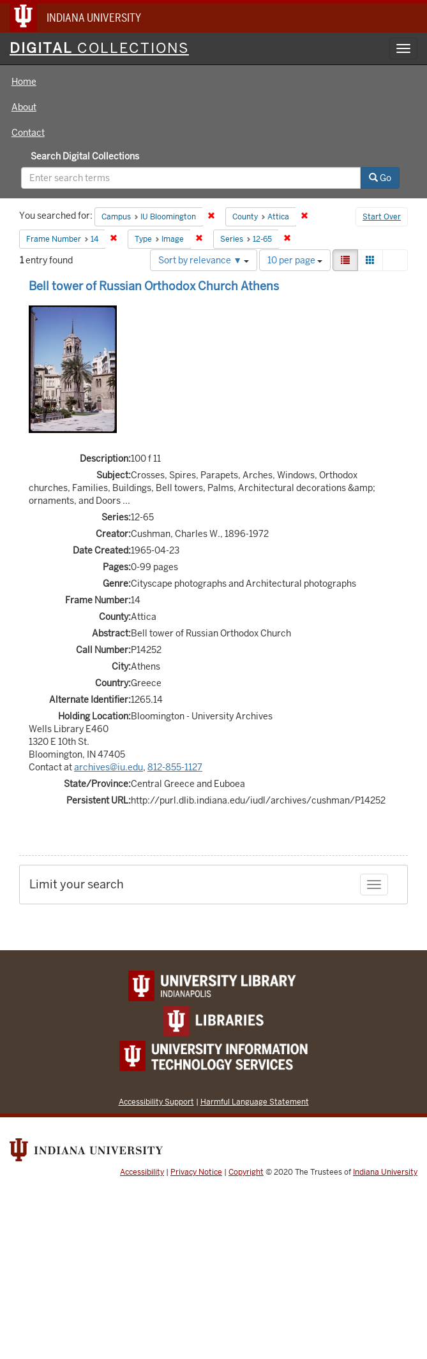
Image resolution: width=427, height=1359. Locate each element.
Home (23, 81)
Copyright (246, 1172)
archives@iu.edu (108, 767)
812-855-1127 (174, 767)
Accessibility (142, 1172)
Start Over (382, 217)
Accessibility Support (156, 1101)
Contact (28, 132)
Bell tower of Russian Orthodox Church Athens (154, 286)
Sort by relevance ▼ (203, 260)
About (23, 107)
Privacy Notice (196, 1172)
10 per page (294, 260)
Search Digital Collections (85, 156)
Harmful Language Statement (254, 1101)
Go (380, 178)
